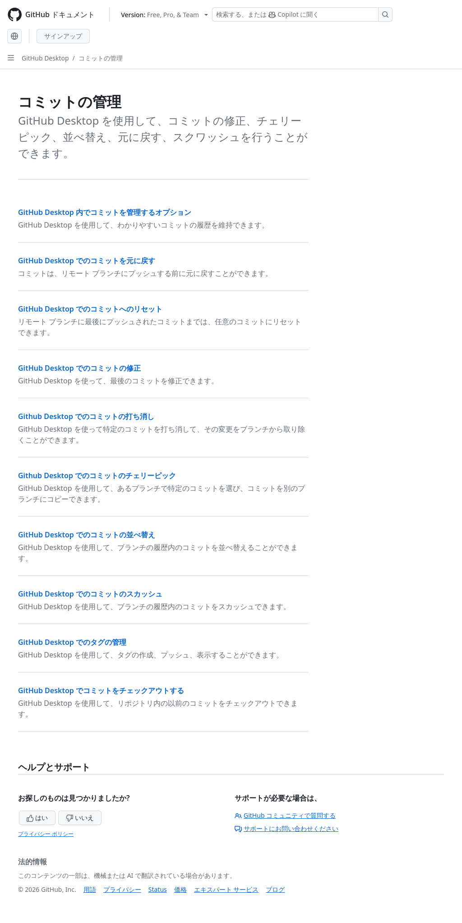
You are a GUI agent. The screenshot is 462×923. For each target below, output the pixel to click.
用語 (89, 889)
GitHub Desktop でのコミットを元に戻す (86, 261)
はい (37, 817)
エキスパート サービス (226, 889)
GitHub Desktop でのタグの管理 (72, 642)
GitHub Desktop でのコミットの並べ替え (86, 535)
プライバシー (122, 889)
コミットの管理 (101, 58)
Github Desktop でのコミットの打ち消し (86, 416)
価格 (180, 889)
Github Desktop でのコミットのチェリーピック (97, 475)
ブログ (275, 889)
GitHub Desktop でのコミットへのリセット (90, 309)
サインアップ (63, 36)
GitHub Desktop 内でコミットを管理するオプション (104, 212)
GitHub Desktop (45, 58)
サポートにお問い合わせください (286, 828)
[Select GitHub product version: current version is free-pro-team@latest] (164, 15)
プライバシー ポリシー (46, 834)
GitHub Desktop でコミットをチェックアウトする (101, 690)
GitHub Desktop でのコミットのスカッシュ (90, 594)
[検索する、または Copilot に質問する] (302, 14)
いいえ (80, 817)
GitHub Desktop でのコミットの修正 (79, 368)
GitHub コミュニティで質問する (285, 815)
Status (157, 889)
